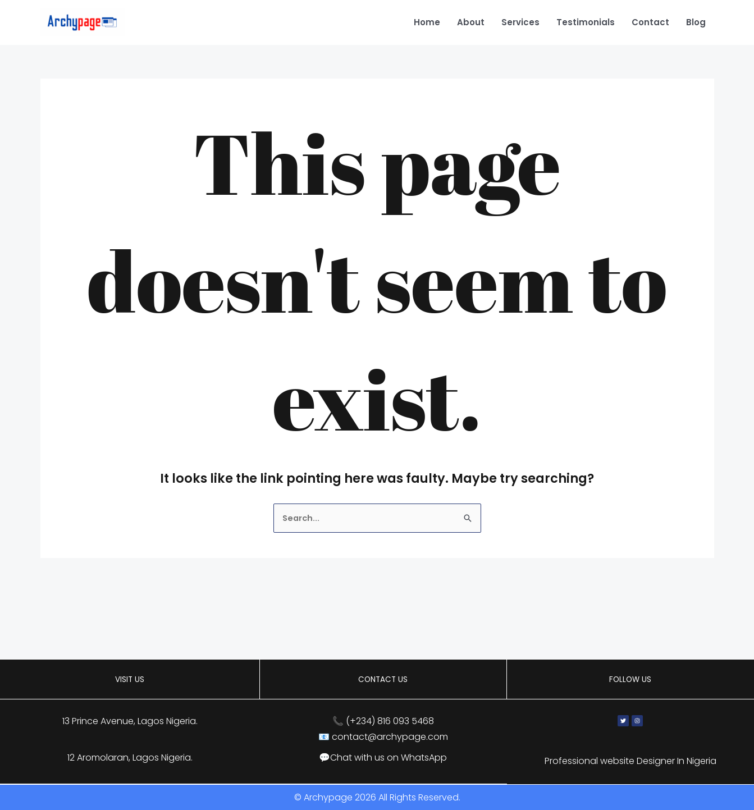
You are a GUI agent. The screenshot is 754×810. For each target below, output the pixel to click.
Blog (696, 22)
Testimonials (585, 22)
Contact (650, 22)
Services (520, 22)
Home (427, 22)
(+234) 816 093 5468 (390, 722)
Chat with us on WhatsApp (388, 758)
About (471, 22)
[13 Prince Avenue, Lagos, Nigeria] (377, 626)
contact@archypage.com (390, 737)
